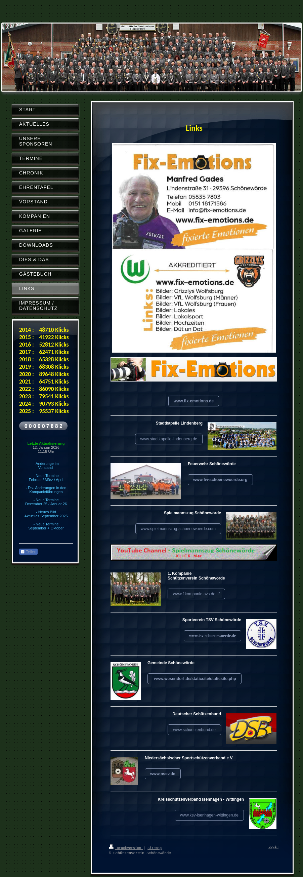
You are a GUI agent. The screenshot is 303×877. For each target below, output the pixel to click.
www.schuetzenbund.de (194, 729)
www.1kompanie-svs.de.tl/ (196, 594)
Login (273, 847)
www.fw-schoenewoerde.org (220, 479)
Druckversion (126, 847)
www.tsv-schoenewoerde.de (212, 635)
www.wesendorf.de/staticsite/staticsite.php (194, 678)
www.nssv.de (162, 773)
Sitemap (154, 847)
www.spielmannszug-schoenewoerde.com (178, 528)
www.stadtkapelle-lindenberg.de (168, 439)
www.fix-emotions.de (194, 401)
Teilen (28, 552)
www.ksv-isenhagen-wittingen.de (209, 815)
